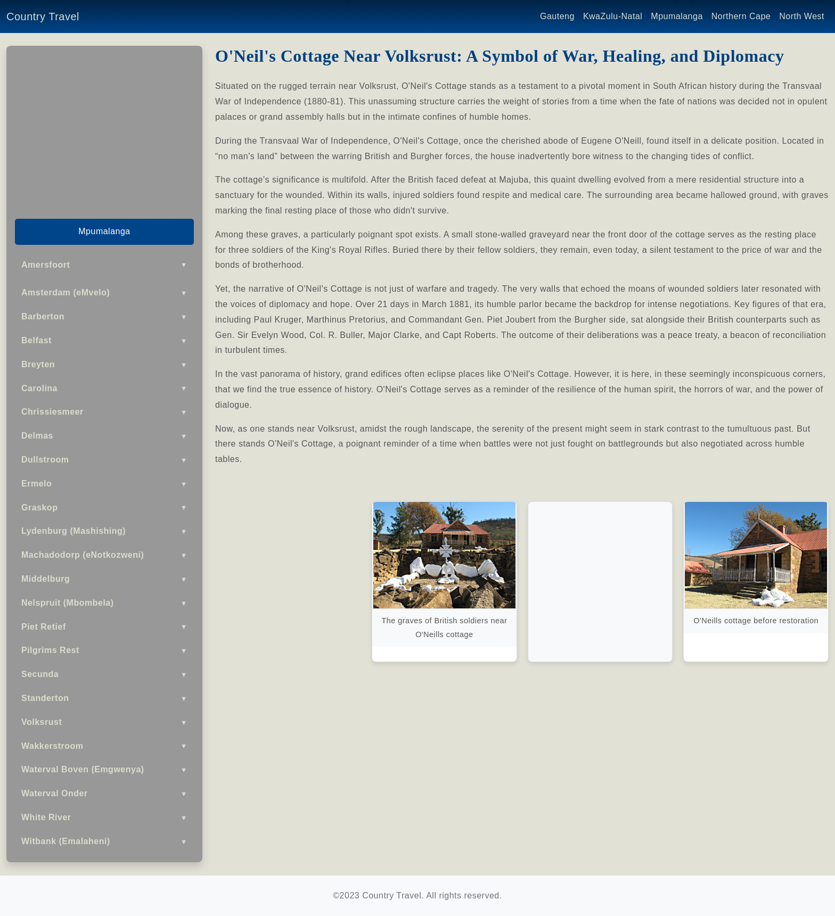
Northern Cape (741, 16)
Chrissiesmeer (104, 412)
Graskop (104, 507)
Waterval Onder (104, 794)
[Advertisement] (104, 128)
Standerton (104, 698)
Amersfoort (104, 265)
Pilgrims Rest (104, 651)
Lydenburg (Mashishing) (104, 531)
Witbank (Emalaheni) (104, 842)
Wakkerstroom (104, 746)
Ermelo (104, 484)
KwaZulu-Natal (612, 16)
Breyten (104, 365)
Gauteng (557, 16)
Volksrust (104, 722)
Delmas (104, 436)
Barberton (104, 317)
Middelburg (104, 579)
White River (104, 818)
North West (801, 16)
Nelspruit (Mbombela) (104, 603)
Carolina (104, 388)
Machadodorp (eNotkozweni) (104, 555)
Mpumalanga (677, 16)
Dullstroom (104, 460)
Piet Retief (104, 627)
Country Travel (42, 16)
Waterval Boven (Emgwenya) (104, 770)
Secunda (104, 675)
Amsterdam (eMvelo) (104, 293)
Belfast (104, 341)
